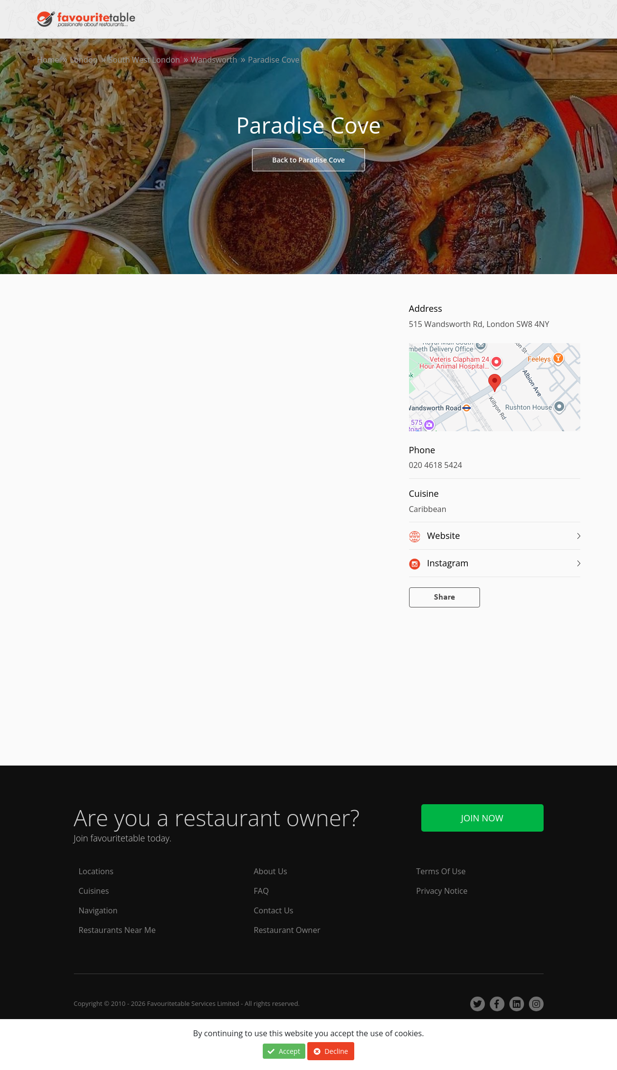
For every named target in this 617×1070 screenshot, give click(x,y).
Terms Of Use (441, 871)
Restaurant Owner (287, 930)
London (84, 59)
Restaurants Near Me (117, 930)
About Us (271, 871)
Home (48, 59)
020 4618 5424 (435, 465)
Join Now (482, 818)
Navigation (98, 910)
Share (444, 597)
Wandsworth (214, 59)
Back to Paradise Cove (308, 159)
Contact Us (274, 910)
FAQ (261, 890)
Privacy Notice (442, 890)
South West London (144, 59)
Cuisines (94, 890)
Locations (96, 871)
